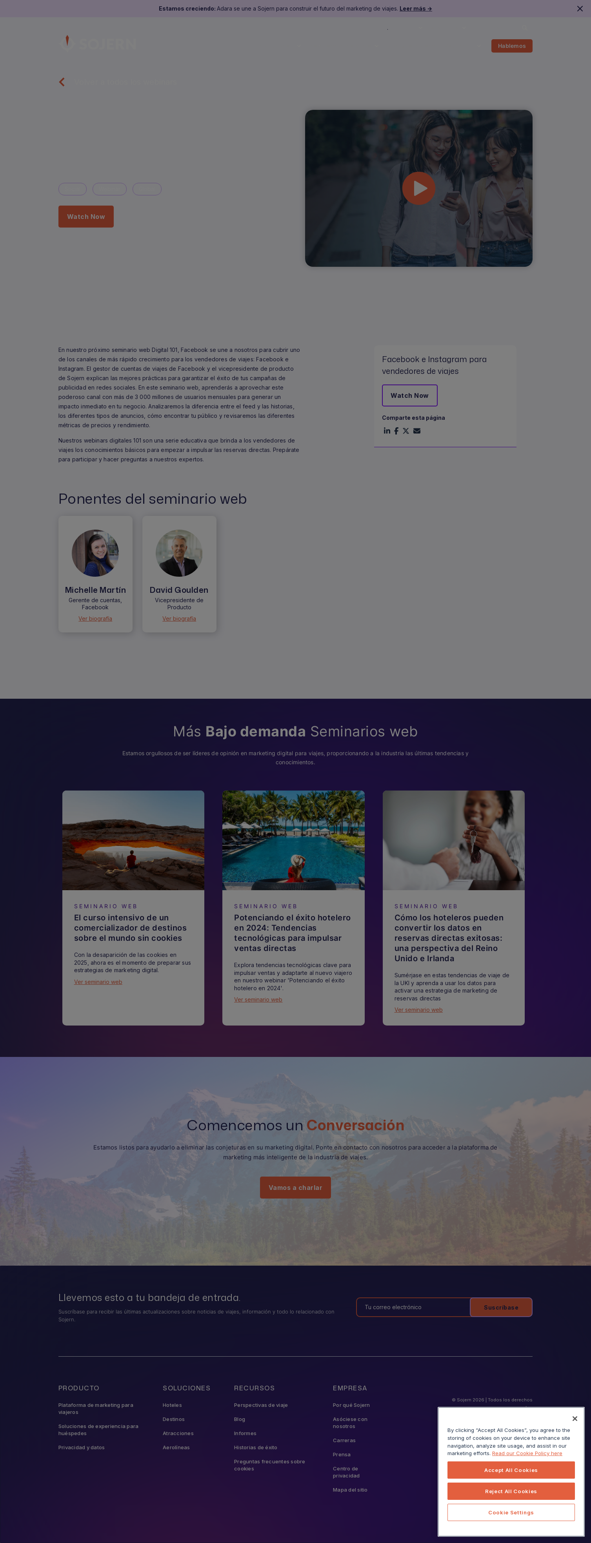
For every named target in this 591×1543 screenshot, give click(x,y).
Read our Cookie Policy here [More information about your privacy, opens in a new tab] (527, 1453)
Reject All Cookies (511, 1491)
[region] (511, 1472)
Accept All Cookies (511, 1470)
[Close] (575, 1418)
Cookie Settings (511, 1512)
